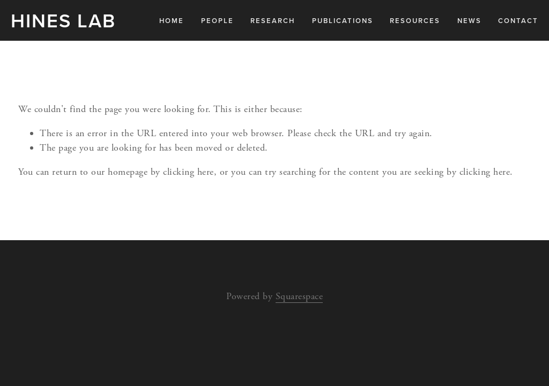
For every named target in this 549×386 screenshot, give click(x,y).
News (469, 21)
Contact (518, 21)
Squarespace (299, 296)
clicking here (188, 172)
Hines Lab (63, 20)
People (217, 21)
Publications (342, 21)
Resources (415, 21)
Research (272, 21)
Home (171, 21)
